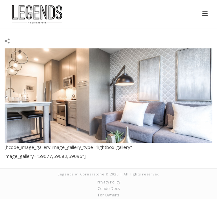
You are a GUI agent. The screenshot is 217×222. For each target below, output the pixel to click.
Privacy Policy (108, 182)
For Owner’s (108, 195)
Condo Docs (109, 188)
